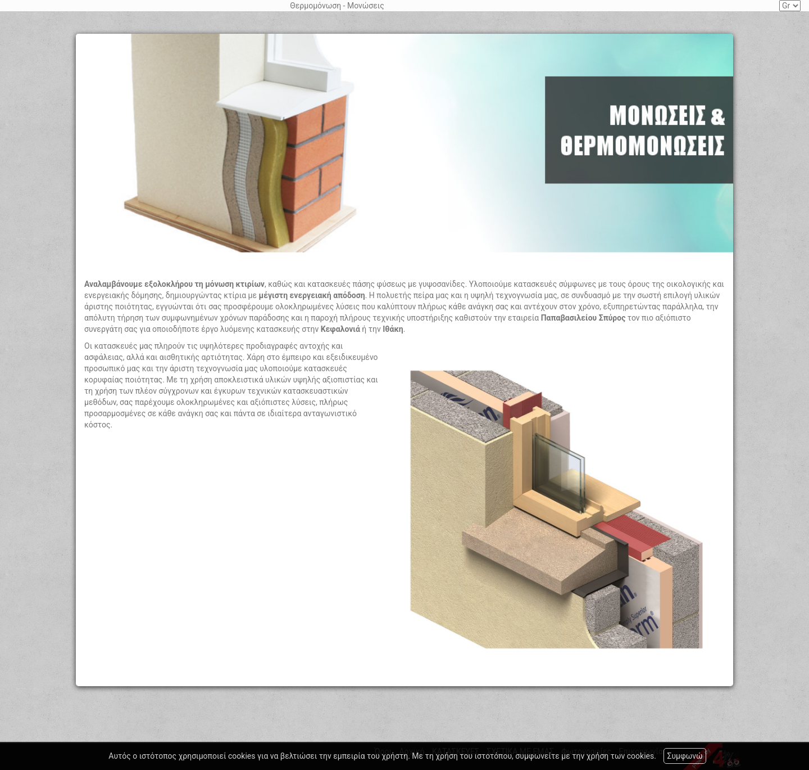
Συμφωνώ (684, 755)
